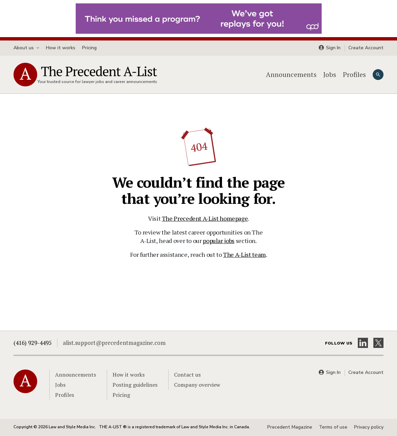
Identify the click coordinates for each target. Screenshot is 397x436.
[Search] (378, 74)
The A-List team (244, 254)
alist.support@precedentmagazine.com (114, 343)
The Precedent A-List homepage (205, 218)
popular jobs (218, 241)
